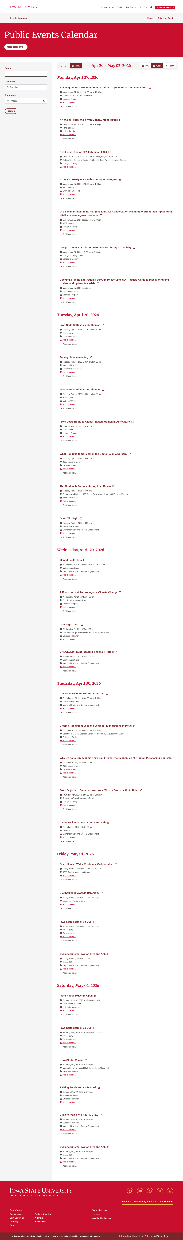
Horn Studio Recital (73, 1059)
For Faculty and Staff (145, 1201)
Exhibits (120, 7)
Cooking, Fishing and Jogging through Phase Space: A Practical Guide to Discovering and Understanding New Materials (114, 281)
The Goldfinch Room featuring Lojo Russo (87, 485)
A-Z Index (39, 1218)
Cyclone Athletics (43, 1214)
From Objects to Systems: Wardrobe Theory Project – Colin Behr (101, 790)
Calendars (10, 81)
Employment (40, 1221)
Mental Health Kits (72, 559)
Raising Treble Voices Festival (80, 1087)
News (12, 1225)
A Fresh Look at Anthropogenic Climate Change (90, 592)
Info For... (130, 7)
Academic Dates (164, 8)
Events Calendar (18, 18)
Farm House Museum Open (78, 995)
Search (8, 68)
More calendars (15, 47)
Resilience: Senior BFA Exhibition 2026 (85, 151)
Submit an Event (165, 18)
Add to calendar (68, 102)
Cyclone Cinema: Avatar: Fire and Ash (84, 822)
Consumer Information (90, 1236)
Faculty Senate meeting (76, 357)
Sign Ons (143, 7)
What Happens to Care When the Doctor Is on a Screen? (95, 453)
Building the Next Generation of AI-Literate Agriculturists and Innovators (105, 87)
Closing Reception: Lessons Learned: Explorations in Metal (97, 725)
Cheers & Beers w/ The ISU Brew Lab (84, 693)
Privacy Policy (18, 1236)
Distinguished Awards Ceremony (81, 892)
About (150, 18)
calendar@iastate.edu (102, 1218)
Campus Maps (107, 7)
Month (170, 66)
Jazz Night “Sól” (71, 624)
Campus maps (16, 1214)
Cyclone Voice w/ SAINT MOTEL (81, 1114)
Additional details (70, 107)
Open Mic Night (71, 518)
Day (145, 66)
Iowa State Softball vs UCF (77, 921)
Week (157, 66)
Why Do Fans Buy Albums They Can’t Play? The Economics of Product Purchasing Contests (117, 757)
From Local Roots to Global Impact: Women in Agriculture (96, 421)
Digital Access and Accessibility (64, 1236)
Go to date (10, 95)
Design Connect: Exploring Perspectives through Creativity (97, 247)
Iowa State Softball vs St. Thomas (82, 324)
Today (76, 66)
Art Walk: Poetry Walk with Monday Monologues (90, 119)
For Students (166, 1201)
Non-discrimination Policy (38, 1236)
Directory (14, 1221)
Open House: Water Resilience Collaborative (88, 863)
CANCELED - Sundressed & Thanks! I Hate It (88, 651)
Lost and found (17, 1218)
